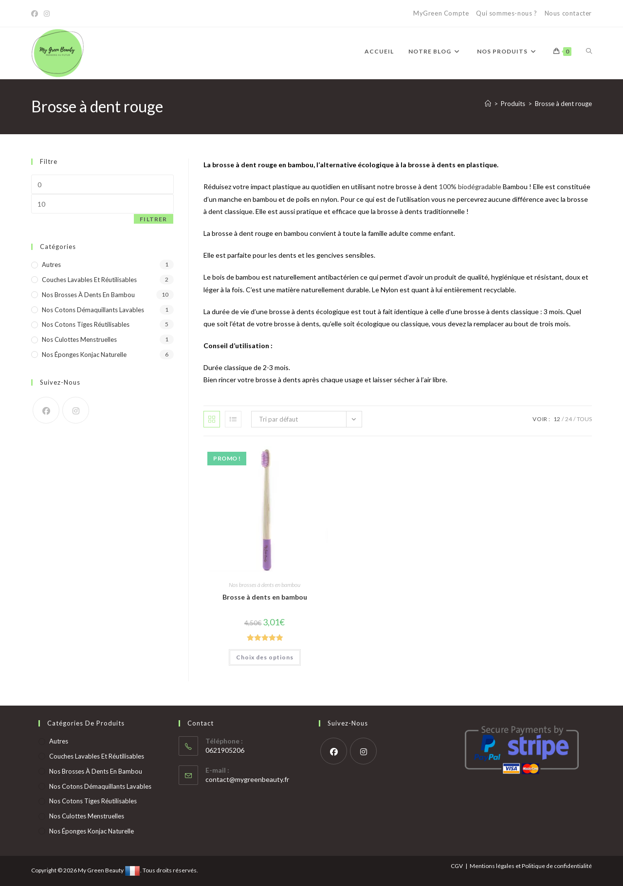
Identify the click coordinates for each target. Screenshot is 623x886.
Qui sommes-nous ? (506, 13)
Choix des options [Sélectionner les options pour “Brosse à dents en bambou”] (264, 657)
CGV (457, 865)
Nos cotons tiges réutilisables (85, 324)
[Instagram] (47, 13)
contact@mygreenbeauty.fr (247, 779)
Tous (584, 419)
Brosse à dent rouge (563, 103)
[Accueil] (488, 103)
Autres (51, 264)
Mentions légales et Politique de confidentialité (531, 865)
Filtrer (153, 219)
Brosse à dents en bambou (264, 597)
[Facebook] (36, 13)
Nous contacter (568, 13)
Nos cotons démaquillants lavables (93, 310)
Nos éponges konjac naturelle (84, 354)
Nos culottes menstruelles (79, 339)
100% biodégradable (470, 186)
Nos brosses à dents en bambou (264, 584)
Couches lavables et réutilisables (89, 280)
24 (568, 419)
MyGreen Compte (441, 13)
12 (556, 419)
